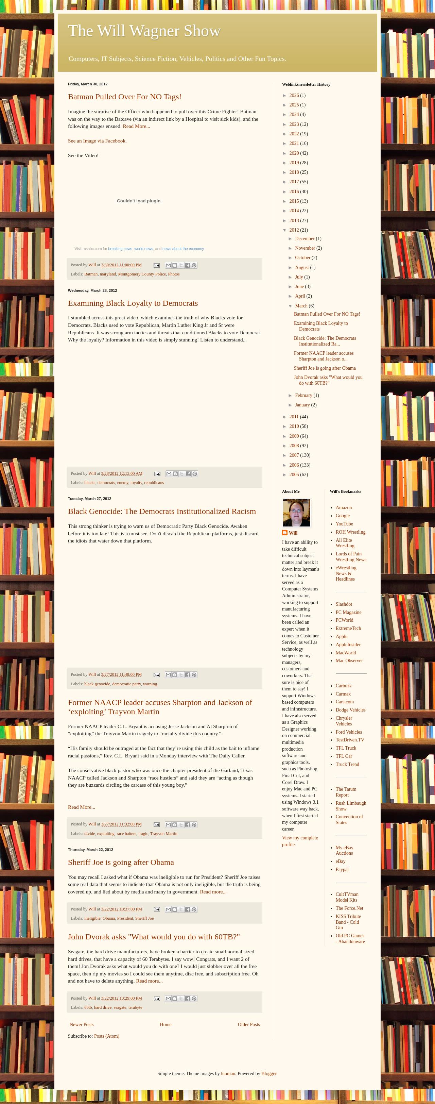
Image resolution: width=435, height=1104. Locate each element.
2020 (295, 153)
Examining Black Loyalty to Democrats (133, 303)
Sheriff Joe (144, 918)
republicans (154, 482)
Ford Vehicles (349, 732)
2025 (295, 104)
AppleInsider (348, 644)
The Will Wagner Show (144, 30)
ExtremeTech (348, 628)
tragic (143, 833)
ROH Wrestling (350, 532)
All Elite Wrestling (345, 543)
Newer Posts (81, 1024)
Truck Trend (347, 764)
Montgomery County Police (142, 274)
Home (166, 1024)
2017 (295, 181)
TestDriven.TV (350, 739)
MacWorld (346, 652)
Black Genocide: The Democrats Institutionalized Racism (162, 511)
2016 (295, 191)
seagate (120, 1007)
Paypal (342, 869)
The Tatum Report (346, 792)
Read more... (213, 891)
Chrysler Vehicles (344, 721)
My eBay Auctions (344, 850)
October (303, 257)
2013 (295, 220)
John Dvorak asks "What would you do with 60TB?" (154, 936)
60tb (88, 1007)
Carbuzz (344, 685)
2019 (295, 162)
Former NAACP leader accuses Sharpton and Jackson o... (324, 356)
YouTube (344, 523)
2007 (295, 455)
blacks (89, 482)
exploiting (106, 833)
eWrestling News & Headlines (346, 573)
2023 (295, 124)
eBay (341, 861)
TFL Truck (346, 748)
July (299, 277)
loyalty (136, 482)
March (302, 305)
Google (343, 515)
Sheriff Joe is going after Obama (121, 862)
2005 (295, 474)
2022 (295, 133)
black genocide (97, 684)
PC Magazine (349, 612)
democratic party (126, 684)
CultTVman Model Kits (347, 897)
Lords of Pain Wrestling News (351, 556)
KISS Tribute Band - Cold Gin (348, 922)
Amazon (344, 507)
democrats (106, 482)
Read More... (136, 126)
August (302, 267)
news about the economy (183, 249)
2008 (295, 445)
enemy (122, 482)
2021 (295, 143)
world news (144, 249)
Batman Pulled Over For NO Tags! (125, 96)
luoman (228, 1073)
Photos (173, 274)
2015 (295, 201)
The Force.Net (349, 908)
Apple (341, 636)
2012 (295, 230)
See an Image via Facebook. (97, 141)
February (304, 395)
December (305, 238)
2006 (295, 465)
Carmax (343, 694)
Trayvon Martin (163, 833)
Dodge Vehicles (351, 710)
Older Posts (249, 1024)
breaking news (120, 249)
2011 (295, 416)
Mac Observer (349, 660)
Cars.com (345, 701)
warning (150, 684)
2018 (295, 172)
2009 (295, 436)
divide (89, 833)
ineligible (92, 918)
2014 (295, 210)
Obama (109, 918)
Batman (91, 274)
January (303, 404)
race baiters (126, 833)
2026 (295, 95)
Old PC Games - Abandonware (350, 938)
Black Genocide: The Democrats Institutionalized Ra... (325, 341)
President (125, 918)
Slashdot (344, 604)
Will (293, 533)
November (305, 248)
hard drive (102, 1007)
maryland (108, 274)
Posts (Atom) (106, 1036)
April (300, 296)
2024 (295, 114)
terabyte (135, 1007)
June (300, 286)
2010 (295, 426)
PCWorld (344, 620)
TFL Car (344, 756)
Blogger (268, 1073)
